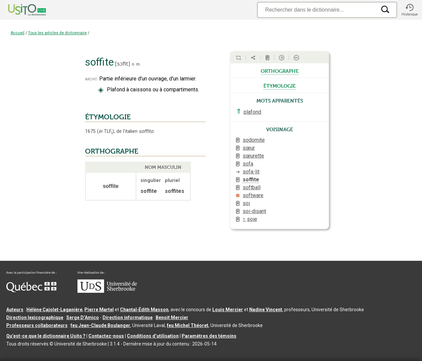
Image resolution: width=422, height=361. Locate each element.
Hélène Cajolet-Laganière (54, 309)
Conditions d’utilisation (153, 336)
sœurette (253, 156)
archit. (91, 79)
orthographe (280, 71)
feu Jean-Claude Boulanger (100, 325)
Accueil (17, 33)
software (253, 195)
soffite (251, 179)
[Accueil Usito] (20, 10)
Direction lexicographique (34, 317)
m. (138, 64)
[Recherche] (316, 9)
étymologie (279, 85)
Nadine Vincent (265, 309)
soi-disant (254, 211)
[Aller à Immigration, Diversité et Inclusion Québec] (31, 290)
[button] (409, 10)
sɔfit (122, 64)
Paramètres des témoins (209, 336)
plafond (252, 112)
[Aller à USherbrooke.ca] (107, 291)
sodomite (254, 140)
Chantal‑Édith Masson (144, 309)
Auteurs (14, 309)
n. (133, 64)
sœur (249, 148)
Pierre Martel (99, 309)
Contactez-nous (106, 336)
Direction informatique (128, 317)
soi (246, 203)
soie (250, 219)
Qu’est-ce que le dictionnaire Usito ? (45, 336)
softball (251, 187)
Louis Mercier (227, 309)
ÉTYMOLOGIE (108, 117)
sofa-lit (251, 171)
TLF (105, 131)
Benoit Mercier (172, 317)
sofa (248, 164)
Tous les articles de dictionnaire (57, 33)
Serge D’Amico (82, 317)
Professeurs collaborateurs (37, 325)
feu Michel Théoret (187, 325)
